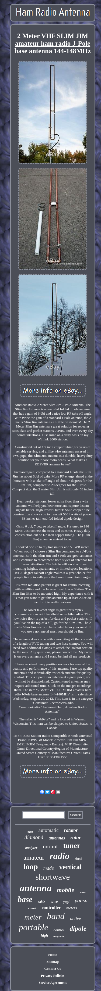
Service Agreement (53, 983)
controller (51, 907)
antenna (36, 888)
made (48, 868)
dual (78, 859)
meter (32, 917)
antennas (57, 838)
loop (31, 866)
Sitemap (53, 962)
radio (59, 856)
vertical (70, 867)
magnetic (59, 936)
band (56, 916)
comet (32, 908)
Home (52, 955)
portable (33, 927)
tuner (71, 846)
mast (30, 831)
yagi (66, 902)
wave (82, 892)
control (59, 930)
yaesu (81, 900)
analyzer (31, 848)
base (25, 899)
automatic (49, 830)
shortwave (53, 877)
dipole (77, 928)
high (44, 935)
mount (50, 846)
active (75, 918)
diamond (34, 837)
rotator (71, 830)
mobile (65, 890)
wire (54, 901)
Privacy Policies (53, 976)
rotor (75, 837)
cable (41, 902)
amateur (33, 857)
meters (71, 908)
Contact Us (52, 969)
